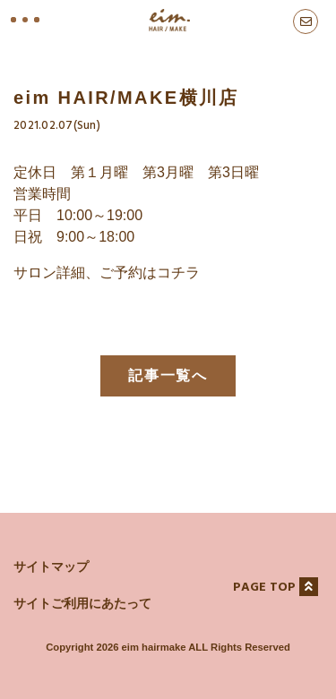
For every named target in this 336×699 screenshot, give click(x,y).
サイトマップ (51, 566)
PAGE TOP (275, 587)
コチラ (178, 272)
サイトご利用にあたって (82, 603)
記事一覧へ (168, 375)
